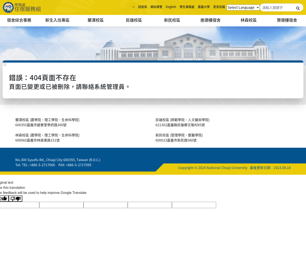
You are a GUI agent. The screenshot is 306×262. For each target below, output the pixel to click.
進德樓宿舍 (210, 20)
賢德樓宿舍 (287, 20)
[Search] (281, 7)
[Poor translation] (15, 198)
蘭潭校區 (96, 20)
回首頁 (142, 6)
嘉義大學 (204, 6)
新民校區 (172, 20)
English (171, 6)
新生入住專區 (57, 20)
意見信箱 (219, 6)
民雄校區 (134, 20)
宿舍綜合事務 (19, 20)
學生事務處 (187, 6)
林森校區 (249, 20)
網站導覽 (156, 6)
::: (133, 6)
